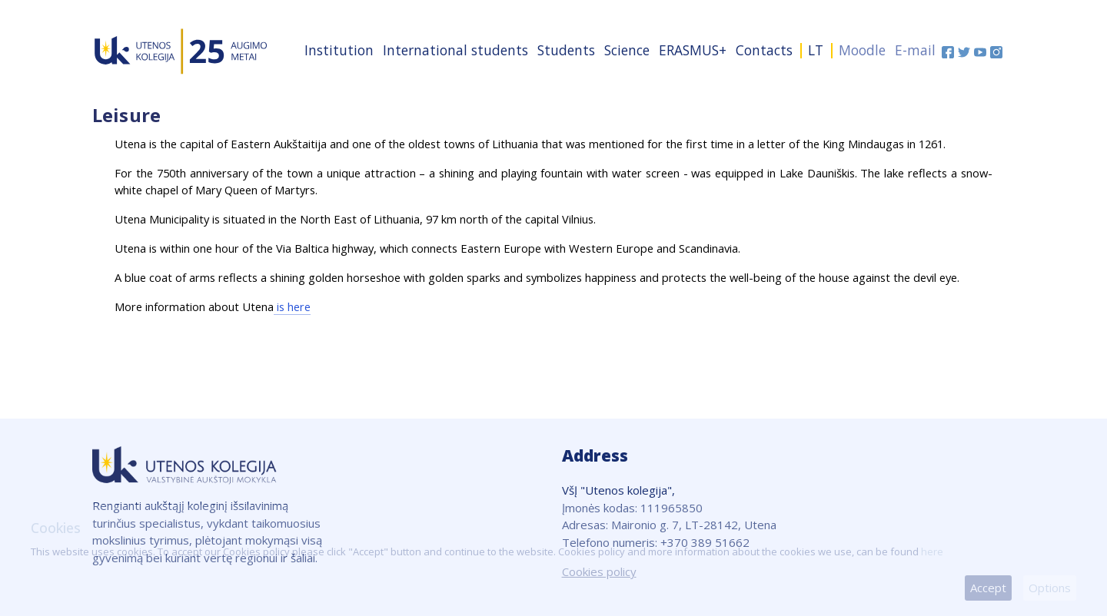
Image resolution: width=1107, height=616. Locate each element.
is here (292, 306)
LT (815, 50)
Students (566, 50)
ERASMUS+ (692, 50)
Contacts (764, 50)
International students (455, 50)
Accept (988, 587)
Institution (339, 50)
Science (627, 50)
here (932, 551)
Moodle (862, 50)
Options (1050, 587)
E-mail (915, 50)
